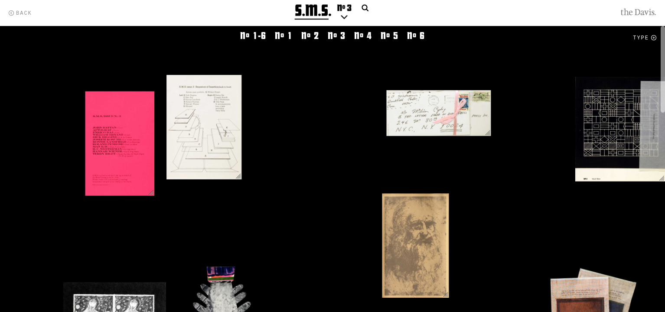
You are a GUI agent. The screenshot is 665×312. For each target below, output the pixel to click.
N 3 (337, 36)
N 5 (389, 36)
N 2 (310, 36)
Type (641, 38)
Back (24, 13)
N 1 (284, 36)
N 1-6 (253, 36)
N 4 (363, 36)
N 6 (416, 36)
